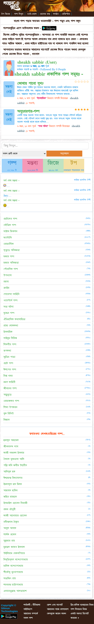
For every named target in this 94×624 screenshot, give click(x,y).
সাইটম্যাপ (28, 609)
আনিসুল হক (9, 471)
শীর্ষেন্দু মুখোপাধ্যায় (13, 572)
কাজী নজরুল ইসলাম (13, 453)
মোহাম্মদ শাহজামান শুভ (74, 170)
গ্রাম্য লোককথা (10, 325)
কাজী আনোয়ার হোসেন (15, 515)
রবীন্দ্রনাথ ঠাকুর (11, 522)
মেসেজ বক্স (45, 14)
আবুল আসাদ (9, 528)
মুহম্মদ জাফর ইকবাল (14, 547)
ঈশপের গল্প (9, 369)
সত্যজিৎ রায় (9, 578)
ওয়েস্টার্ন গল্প (10, 300)
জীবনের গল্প (10, 388)
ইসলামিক (7, 332)
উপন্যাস (7, 275)
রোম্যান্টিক (8, 244)
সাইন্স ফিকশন (10, 231)
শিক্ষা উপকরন (10, 407)
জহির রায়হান (10, 497)
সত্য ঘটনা (8, 307)
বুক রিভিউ (8, 413)
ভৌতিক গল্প (9, 225)
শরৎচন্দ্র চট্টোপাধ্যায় (13, 584)
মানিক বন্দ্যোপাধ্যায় (13, 566)
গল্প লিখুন (18, 14)
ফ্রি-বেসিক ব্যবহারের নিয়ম (82, 604)
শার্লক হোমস (9, 534)
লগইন (56, 14)
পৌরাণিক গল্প (10, 269)
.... (6, 206)
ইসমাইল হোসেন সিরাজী (15, 503)
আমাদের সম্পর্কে (31, 613)
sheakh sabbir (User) (37, 62)
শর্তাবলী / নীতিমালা (32, 604)
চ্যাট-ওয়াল (32, 14)
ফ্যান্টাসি (7, 237)
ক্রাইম (6, 288)
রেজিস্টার (66, 14)
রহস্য (6, 281)
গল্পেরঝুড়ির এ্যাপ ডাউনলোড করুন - (22, 28)
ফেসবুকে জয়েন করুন (56, 613)
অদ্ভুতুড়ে (7, 394)
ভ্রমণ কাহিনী (9, 382)
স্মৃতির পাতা (9, 357)
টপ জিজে (5, 14)
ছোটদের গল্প (10, 219)
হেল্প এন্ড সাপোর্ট (55, 604)
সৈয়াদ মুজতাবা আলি (13, 459)
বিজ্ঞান (6, 420)
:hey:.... (7, 195)
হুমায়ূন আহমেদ (11, 440)
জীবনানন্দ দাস (10, 446)
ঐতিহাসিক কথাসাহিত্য (14, 319)
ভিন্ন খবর (8, 376)
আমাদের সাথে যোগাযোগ (57, 609)
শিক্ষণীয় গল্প (9, 344)
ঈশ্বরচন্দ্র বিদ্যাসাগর (12, 478)
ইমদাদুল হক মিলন (12, 484)
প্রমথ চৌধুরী (9, 509)
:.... (6, 186)
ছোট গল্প (8, 363)
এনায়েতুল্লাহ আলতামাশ (15, 591)
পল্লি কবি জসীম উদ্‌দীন (15, 465)
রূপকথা (7, 350)
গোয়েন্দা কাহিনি (11, 294)
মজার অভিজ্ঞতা (11, 263)
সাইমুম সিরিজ (10, 338)
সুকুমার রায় (9, 541)
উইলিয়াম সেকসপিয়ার (14, 553)
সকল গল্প (28, 617)
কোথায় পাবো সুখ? (30, 83)
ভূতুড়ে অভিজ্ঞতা (11, 250)
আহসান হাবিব (10, 490)
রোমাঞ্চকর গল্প (11, 401)
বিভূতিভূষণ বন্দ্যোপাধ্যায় (15, 559)
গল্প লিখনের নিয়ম (79, 609)
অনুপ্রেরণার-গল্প (28, 111)
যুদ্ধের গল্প (8, 313)
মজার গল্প (8, 256)
